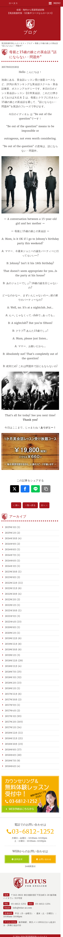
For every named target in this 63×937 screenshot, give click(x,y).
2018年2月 (10, 682)
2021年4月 (10, 621)
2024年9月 (10, 543)
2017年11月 (11, 694)
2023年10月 (11, 571)
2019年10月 (11, 649)
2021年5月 (10, 616)
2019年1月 (10, 655)
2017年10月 (11, 699)
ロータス (13, 3)
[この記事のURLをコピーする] (46, 488)
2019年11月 (11, 644)
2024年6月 (10, 560)
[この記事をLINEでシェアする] (35, 488)
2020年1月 (10, 633)
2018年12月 (11, 660)
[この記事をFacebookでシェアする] (25, 488)
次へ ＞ (44, 505)
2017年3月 (10, 716)
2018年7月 (10, 671)
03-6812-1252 (33, 831)
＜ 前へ (16, 505)
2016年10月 (11, 744)
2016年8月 (10, 755)
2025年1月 (10, 532)
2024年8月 (10, 549)
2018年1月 (10, 688)
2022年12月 (11, 582)
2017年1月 (10, 727)
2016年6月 (10, 766)
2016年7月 (10, 760)
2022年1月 (10, 605)
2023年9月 (10, 577)
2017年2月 (10, 721)
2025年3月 (10, 527)
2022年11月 (11, 588)
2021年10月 (11, 610)
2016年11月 (11, 738)
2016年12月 (11, 732)
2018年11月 (11, 666)
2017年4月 (10, 710)
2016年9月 (10, 749)
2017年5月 (10, 705)
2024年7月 (10, 555)
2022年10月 (11, 594)
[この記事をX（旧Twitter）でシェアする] (14, 488)
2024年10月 (11, 538)
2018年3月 (10, 677)
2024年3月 (10, 566)
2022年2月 (10, 599)
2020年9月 (10, 627)
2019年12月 (11, 638)
